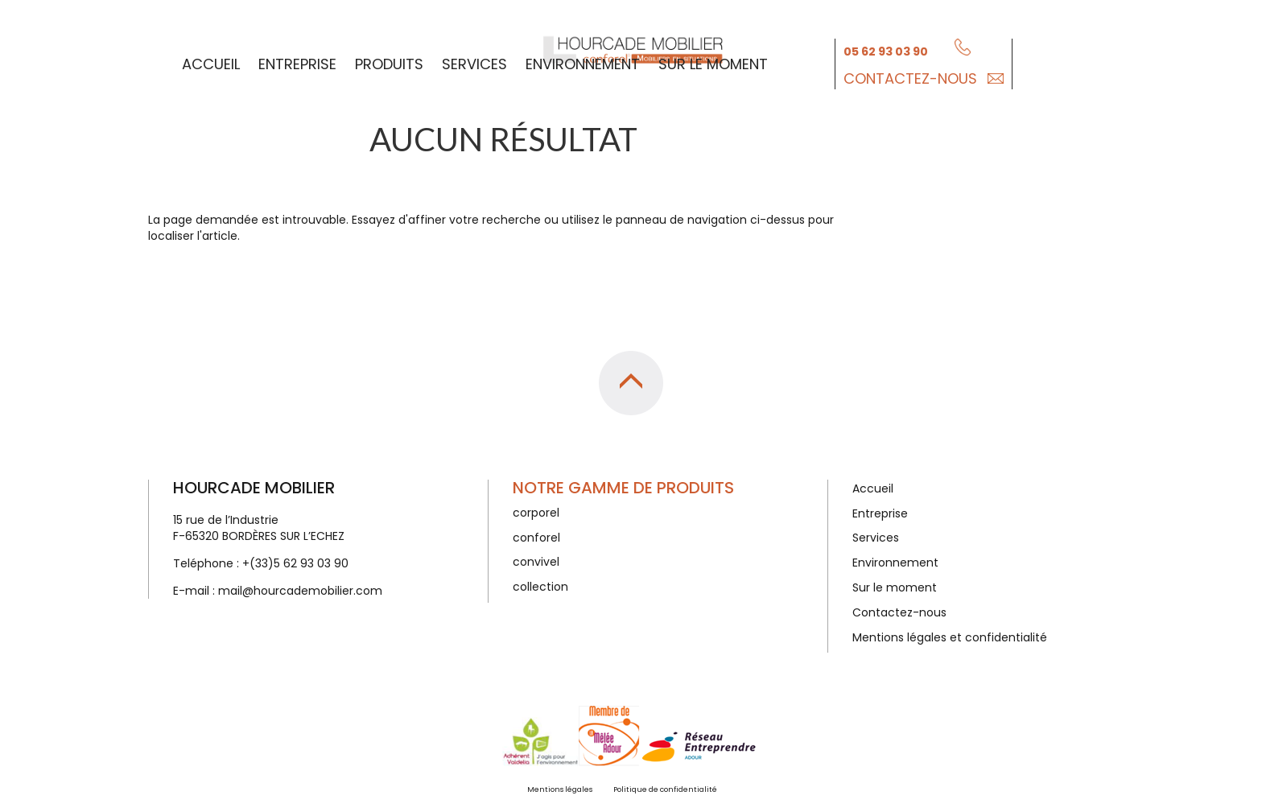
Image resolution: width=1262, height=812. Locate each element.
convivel (536, 562)
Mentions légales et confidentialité (949, 637)
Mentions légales (559, 789)
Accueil (211, 62)
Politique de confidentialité (665, 789)
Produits (389, 62)
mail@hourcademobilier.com (300, 591)
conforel (536, 538)
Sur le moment (713, 62)
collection (540, 587)
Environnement (583, 62)
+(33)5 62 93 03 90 (295, 563)
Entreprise (297, 62)
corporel (536, 513)
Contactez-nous (910, 77)
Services (474, 62)
